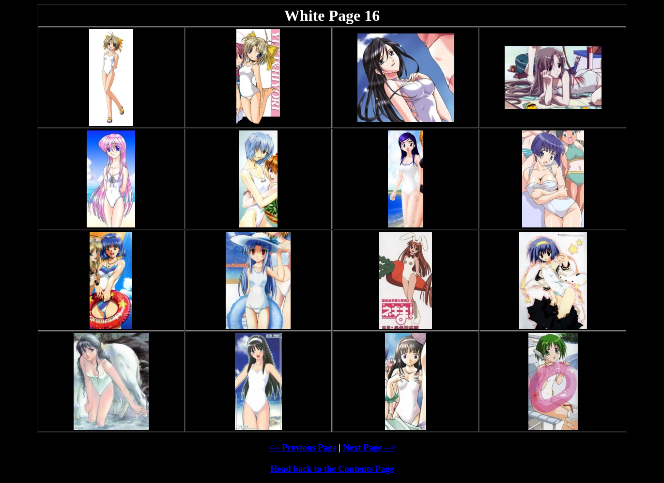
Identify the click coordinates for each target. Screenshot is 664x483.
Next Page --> (369, 447)
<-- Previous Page (303, 447)
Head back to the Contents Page (332, 469)
